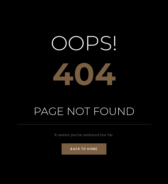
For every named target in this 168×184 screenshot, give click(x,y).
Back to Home (84, 149)
